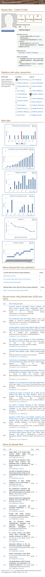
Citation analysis (19, 457)
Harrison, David (22, 111)
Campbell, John (36, 108)
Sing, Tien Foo (22, 108)
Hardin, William (36, 90)
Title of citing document (16, 303)
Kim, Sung (21, 105)
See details (36, 36)
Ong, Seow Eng (36, 83)
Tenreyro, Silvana (23, 100)
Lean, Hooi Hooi (22, 79)
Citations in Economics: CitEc (11, 2)
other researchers (34, 43)
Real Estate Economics (9, 276)
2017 (4, 556)
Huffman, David (36, 111)
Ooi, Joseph (35, 79)
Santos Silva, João (23, 86)
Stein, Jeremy (36, 102)
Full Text (11, 457)
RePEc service (11, 570)
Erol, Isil (20, 115)
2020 (4, 565)
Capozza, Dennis (37, 105)
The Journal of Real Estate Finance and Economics (17, 279)
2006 (4, 516)
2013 (4, 454)
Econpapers (18, 315)
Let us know (27, 65)
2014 (4, 537)
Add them (33, 63)
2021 (4, 474)
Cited (38, 449)
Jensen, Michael (36, 98)
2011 (4, 483)
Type (33, 449)
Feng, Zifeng (21, 94)
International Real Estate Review (12, 282)
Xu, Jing (20, 90)
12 (36, 45)
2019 (4, 500)
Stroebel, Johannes (37, 94)
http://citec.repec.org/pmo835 (35, 58)
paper (27, 315)
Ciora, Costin (22, 97)
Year (5, 303)
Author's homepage (32, 52)
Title (11, 449)
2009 (4, 526)
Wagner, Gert (36, 115)
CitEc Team (25, 572)
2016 (4, 492)
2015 (4, 547)
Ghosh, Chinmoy (37, 86)
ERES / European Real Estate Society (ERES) (15, 290)
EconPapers (22, 52)
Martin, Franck (22, 83)
